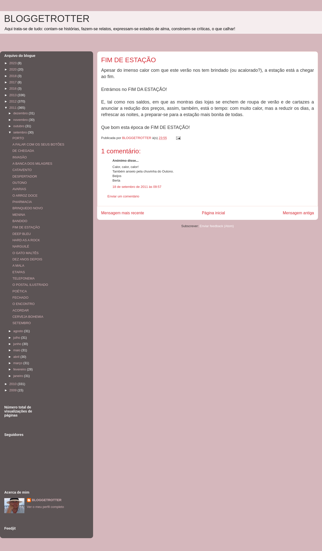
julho (17, 337)
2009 (13, 390)
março (18, 363)
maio (17, 350)
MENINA (18, 215)
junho (17, 344)
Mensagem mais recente (122, 213)
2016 (13, 88)
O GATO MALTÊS (25, 253)
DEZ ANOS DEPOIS (27, 259)
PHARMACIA (22, 202)
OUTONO (19, 183)
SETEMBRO (21, 323)
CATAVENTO (21, 170)
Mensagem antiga (298, 213)
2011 (13, 108)
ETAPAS (18, 272)
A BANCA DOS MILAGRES (32, 163)
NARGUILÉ (20, 246)
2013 (13, 95)
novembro (21, 120)
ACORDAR (20, 310)
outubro (19, 126)
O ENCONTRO (23, 304)
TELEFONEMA (23, 278)
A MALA (18, 265)
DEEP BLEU (21, 234)
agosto (18, 331)
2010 (13, 384)
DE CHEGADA (23, 151)
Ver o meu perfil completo (45, 507)
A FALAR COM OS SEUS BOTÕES (38, 144)
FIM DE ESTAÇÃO (26, 227)
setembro (20, 132)
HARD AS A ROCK (26, 240)
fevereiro (20, 369)
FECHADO (20, 297)
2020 (13, 69)
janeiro (18, 376)
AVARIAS (19, 189)
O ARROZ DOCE (24, 195)
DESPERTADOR (24, 176)
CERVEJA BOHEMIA (27, 317)
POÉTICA (19, 291)
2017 (13, 82)
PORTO (18, 138)
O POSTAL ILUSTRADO (30, 285)
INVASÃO (19, 157)
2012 (13, 101)
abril (16, 357)
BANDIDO (19, 221)
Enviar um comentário (123, 196)
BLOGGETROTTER (47, 18)
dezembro (21, 113)
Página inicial (213, 213)
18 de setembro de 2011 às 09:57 (136, 187)
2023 (13, 63)
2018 (13, 76)
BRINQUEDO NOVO (27, 208)
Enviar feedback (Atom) (217, 226)
